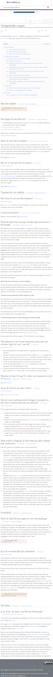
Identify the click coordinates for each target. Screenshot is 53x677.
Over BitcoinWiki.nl (17, 674)
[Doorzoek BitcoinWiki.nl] (26, 7)
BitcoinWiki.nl (13, 2)
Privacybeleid (5, 674)
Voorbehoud (29, 674)
